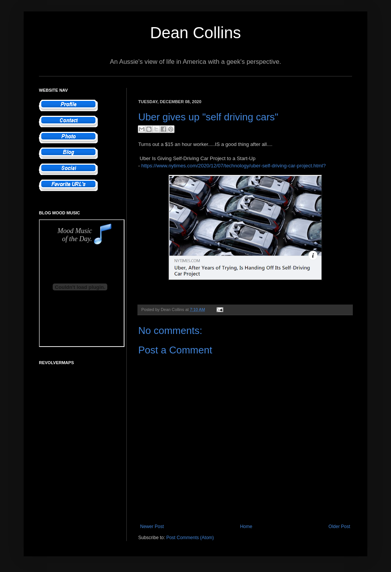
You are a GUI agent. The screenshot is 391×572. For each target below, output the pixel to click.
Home (246, 526)
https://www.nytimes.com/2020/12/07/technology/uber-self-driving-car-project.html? (233, 166)
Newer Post (152, 526)
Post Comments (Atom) (190, 537)
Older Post (339, 526)
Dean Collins (195, 33)
